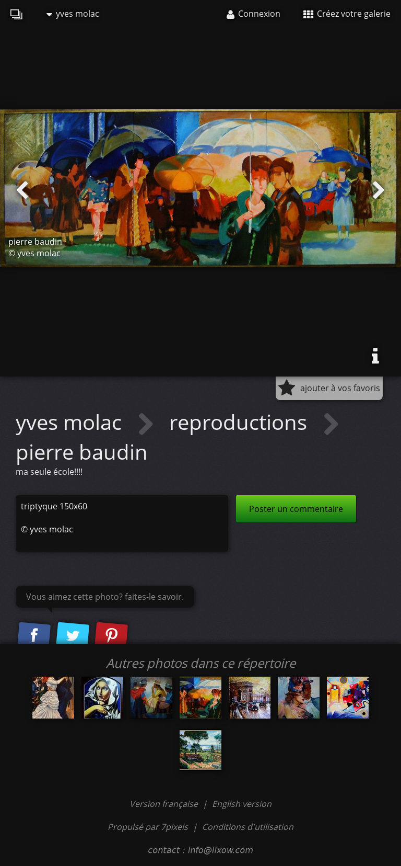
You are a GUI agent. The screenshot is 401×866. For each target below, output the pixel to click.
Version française (164, 804)
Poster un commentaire (296, 509)
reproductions (240, 421)
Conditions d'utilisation (247, 827)
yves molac (72, 13)
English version (242, 804)
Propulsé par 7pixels (148, 827)
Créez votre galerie (347, 13)
